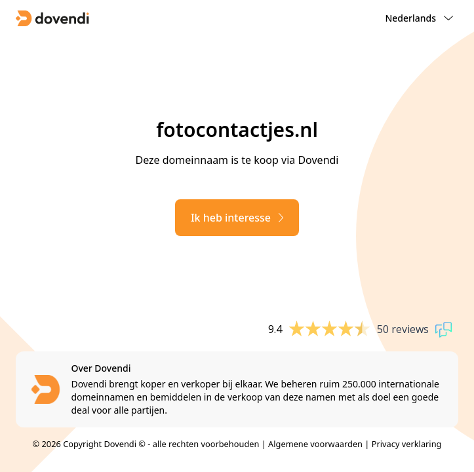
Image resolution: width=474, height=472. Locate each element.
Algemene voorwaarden (315, 444)
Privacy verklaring (407, 444)
